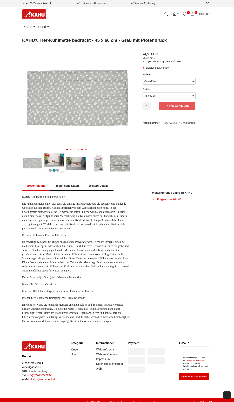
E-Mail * (184, 343)
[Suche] (166, 14)
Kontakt (27, 356)
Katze (28, 27)
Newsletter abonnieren (194, 376)
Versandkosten (174, 61)
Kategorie (77, 343)
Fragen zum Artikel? (169, 199)
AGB (99, 368)
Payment (133, 343)
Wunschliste (187, 122)
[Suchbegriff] (144, 14)
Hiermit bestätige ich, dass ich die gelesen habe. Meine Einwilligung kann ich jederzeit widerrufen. (195, 363)
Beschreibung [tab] (36, 185)
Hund (42, 27)
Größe (146, 89)
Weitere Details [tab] (98, 185)
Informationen (105, 343)
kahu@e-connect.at (43, 379)
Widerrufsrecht (105, 349)
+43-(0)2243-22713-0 (39, 375)
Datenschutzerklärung (109, 363)
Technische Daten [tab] (67, 185)
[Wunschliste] (185, 14)
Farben (147, 74)
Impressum (103, 359)
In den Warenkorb (177, 106)
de (208, 3)
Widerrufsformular (107, 354)
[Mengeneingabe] (147, 106)
